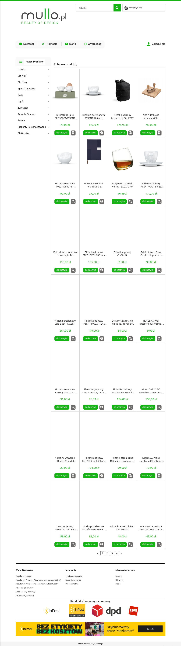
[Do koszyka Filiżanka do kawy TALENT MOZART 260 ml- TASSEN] (90, 338)
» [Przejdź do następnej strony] (121, 553)
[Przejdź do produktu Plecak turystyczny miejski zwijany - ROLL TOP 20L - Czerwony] (93, 365)
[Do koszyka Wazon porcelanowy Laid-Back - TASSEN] (61, 338)
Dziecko (22, 69)
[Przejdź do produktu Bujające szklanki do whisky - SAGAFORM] (122, 159)
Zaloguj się (155, 44)
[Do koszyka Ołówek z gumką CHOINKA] (119, 270)
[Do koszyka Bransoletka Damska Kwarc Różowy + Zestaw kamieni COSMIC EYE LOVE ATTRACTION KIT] (147, 544)
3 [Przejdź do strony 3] (112, 553)
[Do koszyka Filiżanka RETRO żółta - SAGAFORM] (119, 544)
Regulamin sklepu (23, 576)
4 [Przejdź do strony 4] (116, 553)
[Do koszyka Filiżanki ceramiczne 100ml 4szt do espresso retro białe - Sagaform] (119, 475)
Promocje (49, 44)
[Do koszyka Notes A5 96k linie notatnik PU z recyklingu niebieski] (90, 201)
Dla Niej (22, 75)
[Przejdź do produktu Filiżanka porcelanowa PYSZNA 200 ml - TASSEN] (93, 90)
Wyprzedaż (92, 44)
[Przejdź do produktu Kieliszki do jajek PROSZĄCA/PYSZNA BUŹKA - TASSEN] (65, 90)
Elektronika (23, 133)
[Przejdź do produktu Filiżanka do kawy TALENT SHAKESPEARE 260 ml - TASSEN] (93, 433)
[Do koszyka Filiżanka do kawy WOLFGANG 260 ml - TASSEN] (119, 407)
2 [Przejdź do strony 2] (107, 553)
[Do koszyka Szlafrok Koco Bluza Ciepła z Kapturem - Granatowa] (147, 270)
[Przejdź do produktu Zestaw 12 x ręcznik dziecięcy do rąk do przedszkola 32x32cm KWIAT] (122, 296)
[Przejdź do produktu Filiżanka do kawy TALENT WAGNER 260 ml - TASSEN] (151, 159)
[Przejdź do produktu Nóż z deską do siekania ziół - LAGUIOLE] (151, 90)
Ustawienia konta (73, 580)
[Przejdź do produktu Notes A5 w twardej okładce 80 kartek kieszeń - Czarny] (65, 433)
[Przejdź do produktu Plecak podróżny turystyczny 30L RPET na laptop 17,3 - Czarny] (122, 90)
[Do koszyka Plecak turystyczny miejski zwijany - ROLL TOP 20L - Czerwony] (90, 407)
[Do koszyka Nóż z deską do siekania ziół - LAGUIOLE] (147, 132)
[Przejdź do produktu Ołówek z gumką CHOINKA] (122, 228)
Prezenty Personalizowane (32, 126)
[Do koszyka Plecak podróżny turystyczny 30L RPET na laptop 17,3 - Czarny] (119, 132)
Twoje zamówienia (74, 576)
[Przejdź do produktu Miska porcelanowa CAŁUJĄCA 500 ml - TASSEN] (65, 365)
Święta (21, 120)
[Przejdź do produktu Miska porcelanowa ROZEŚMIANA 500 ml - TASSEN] (93, 502)
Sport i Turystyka (26, 88)
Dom (20, 95)
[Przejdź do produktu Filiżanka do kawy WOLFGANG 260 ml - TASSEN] (122, 365)
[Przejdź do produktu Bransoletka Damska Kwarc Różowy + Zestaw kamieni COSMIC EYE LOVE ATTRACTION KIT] (151, 502)
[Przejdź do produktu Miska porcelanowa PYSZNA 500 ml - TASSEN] (65, 159)
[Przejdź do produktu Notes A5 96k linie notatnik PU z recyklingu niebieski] (93, 159)
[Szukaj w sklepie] (95, 7)
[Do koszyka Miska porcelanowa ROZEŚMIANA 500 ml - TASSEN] (90, 544)
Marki (70, 44)
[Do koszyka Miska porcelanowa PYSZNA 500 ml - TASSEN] (61, 201)
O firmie (119, 580)
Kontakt (118, 576)
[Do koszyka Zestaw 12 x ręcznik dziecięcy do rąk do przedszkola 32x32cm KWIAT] (119, 338)
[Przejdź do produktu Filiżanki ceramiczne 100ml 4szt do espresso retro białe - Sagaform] (122, 433)
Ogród (21, 101)
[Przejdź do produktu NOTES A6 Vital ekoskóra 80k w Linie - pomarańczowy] (151, 296)
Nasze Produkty (35, 61)
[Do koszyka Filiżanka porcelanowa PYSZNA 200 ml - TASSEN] (90, 132)
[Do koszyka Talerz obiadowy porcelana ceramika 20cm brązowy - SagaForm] (61, 544)
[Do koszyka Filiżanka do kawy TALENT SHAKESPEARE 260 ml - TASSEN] (90, 475)
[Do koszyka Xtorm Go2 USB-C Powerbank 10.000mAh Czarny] (147, 407)
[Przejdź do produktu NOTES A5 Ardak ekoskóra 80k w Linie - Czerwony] (151, 433)
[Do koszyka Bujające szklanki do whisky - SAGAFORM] (119, 201)
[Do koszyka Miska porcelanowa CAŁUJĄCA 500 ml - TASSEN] (61, 407)
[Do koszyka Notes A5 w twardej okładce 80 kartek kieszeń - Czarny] (61, 475)
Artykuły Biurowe (26, 114)
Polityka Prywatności (25, 595)
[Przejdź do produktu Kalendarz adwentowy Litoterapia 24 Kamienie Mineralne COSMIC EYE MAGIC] (65, 228)
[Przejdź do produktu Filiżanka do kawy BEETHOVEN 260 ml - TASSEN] (93, 228)
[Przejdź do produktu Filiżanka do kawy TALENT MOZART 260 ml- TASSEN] (93, 296)
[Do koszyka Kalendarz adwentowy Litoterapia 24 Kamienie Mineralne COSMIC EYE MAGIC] (61, 270)
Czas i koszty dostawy (25, 591)
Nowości (26, 44)
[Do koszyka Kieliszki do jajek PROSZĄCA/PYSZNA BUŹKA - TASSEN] (61, 132)
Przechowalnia (72, 583)
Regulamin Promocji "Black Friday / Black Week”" (37, 583)
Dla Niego (23, 82)
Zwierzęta (23, 107)
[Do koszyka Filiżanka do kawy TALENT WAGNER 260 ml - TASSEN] (147, 201)
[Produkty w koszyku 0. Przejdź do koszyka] (133, 7)
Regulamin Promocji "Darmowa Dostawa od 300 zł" (38, 580)
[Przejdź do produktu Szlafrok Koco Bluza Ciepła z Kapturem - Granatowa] (151, 228)
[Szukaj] (117, 7)
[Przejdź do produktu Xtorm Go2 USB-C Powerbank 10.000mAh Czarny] (151, 365)
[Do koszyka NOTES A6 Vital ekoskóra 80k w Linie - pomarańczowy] (147, 338)
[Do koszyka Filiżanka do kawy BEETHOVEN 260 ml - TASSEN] (90, 270)
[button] (73, 133)
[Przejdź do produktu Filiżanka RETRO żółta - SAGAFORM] (122, 502)
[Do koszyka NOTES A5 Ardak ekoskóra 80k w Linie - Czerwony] (147, 475)
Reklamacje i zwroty (24, 587)
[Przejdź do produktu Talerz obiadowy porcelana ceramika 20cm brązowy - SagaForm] (65, 502)
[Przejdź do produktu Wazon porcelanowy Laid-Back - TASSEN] (65, 296)
